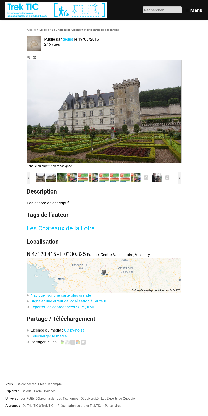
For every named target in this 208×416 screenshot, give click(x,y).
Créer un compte (50, 384)
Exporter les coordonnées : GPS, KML (63, 307)
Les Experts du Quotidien (118, 398)
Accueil (31, 30)
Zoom (29, 58)
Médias (44, 30)
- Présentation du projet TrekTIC (78, 406)
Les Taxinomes (67, 398)
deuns (68, 39)
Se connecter (26, 384)
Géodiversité (90, 398)
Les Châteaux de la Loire (61, 228)
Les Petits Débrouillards (37, 398)
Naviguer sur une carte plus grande (61, 295)
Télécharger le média (35, 58)
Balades (49, 391)
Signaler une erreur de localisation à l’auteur (68, 301)
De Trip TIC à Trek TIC (38, 406)
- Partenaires (112, 406)
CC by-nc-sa (74, 330)
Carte (38, 391)
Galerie (26, 391)
